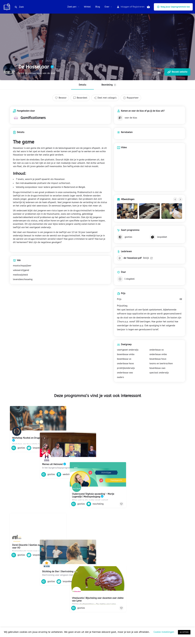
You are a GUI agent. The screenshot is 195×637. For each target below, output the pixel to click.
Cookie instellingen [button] (164, 632)
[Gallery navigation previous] (175, 199)
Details (82, 85)
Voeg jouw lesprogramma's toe (173, 6)
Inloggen (125, 6)
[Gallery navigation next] (180, 199)
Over (107, 6)
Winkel (87, 6)
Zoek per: (72, 6)
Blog (97, 6)
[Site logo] (7, 6)
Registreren (138, 6)
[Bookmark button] (61, 448)
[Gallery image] (127, 211)
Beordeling (108, 85)
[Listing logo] (9, 69)
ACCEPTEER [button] (184, 632)
